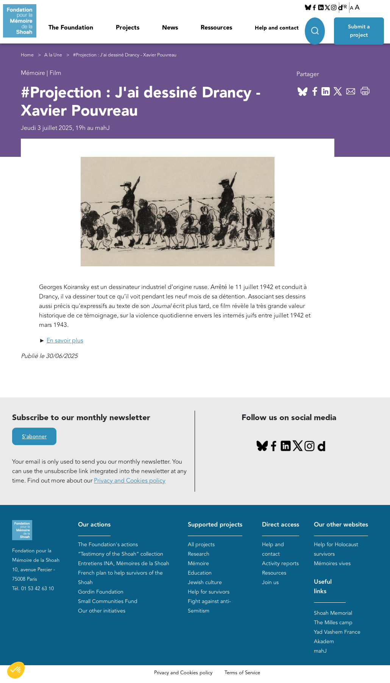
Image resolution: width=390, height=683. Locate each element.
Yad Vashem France (337, 632)
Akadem (324, 641)
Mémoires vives (332, 563)
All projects (201, 545)
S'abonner (34, 437)
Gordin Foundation (100, 592)
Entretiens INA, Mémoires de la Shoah (123, 563)
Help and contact (277, 28)
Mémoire (198, 563)
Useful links (323, 586)
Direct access (280, 525)
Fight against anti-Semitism (209, 606)
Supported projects (215, 525)
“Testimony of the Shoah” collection (120, 554)
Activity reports (280, 563)
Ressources (216, 28)
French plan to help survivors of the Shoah (120, 577)
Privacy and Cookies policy (129, 480)
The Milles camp (333, 623)
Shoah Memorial (333, 613)
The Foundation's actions (108, 545)
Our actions (94, 525)
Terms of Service (242, 673)
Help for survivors (208, 592)
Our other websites (341, 525)
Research (198, 554)
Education (200, 573)
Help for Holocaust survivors (336, 549)
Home (27, 55)
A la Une (53, 55)
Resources (274, 573)
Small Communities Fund (107, 601)
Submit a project (359, 31)
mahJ (320, 651)
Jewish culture (205, 582)
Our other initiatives (101, 611)
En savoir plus (65, 340)
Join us (270, 582)
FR (344, 7)
